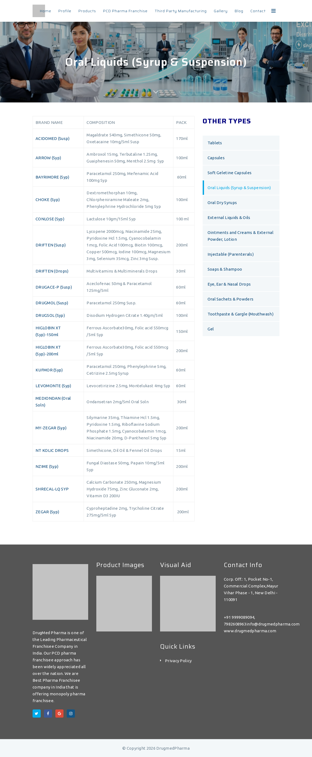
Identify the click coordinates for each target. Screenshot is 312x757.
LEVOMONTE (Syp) (53, 385)
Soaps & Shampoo (225, 269)
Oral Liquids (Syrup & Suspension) (239, 187)
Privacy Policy (178, 660)
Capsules (216, 157)
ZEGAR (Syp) (47, 511)
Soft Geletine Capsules (230, 172)
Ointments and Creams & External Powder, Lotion (240, 236)
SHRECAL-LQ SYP (52, 489)
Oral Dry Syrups (222, 202)
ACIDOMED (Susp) (53, 138)
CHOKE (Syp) (48, 199)
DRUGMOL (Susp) (52, 303)
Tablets (215, 142)
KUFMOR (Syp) (49, 370)
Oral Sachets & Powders (231, 299)
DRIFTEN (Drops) (52, 271)
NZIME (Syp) (47, 466)
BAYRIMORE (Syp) (52, 177)
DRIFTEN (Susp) (51, 245)
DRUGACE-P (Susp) (54, 287)
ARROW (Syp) (48, 157)
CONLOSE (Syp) (50, 219)
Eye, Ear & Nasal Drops (229, 284)
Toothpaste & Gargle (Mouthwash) (240, 314)
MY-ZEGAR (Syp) (51, 428)
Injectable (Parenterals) (231, 254)
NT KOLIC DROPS (52, 450)
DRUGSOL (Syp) (50, 315)
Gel (211, 329)
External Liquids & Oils (229, 217)
